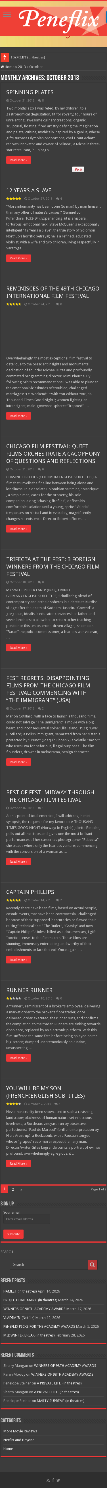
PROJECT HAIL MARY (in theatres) (30, 1300)
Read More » (19, 160)
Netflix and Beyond (19, 1440)
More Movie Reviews (20, 1431)
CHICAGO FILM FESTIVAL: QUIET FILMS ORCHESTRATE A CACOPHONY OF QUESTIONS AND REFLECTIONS (53, 453)
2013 (22, 67)
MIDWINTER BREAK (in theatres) (29, 1335)
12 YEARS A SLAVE (28, 190)
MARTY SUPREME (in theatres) (61, 1401)
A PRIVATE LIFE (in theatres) (59, 1383)
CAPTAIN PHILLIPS (30, 892)
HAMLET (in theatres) (28, 57)
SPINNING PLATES (30, 92)
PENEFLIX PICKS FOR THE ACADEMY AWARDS (39, 1326)
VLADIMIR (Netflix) (19, 1318)
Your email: (12, 1212)
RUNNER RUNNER (29, 990)
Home (7, 67)
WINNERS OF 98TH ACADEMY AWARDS (34, 1309)
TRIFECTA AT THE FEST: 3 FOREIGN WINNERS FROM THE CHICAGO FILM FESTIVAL (53, 566)
